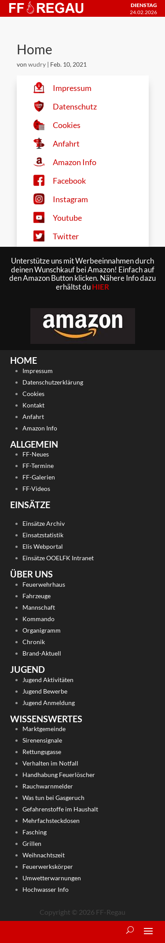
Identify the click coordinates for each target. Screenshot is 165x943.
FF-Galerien (38, 477)
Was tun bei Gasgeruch (53, 797)
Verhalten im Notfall (50, 763)
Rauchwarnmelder (47, 786)
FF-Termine (38, 465)
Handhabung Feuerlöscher (58, 774)
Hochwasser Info (45, 889)
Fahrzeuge (36, 596)
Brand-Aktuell (41, 653)
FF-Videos (36, 488)
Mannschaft (38, 607)
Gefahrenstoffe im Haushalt (60, 809)
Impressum (37, 370)
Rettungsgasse (41, 751)
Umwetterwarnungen (51, 878)
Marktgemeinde (44, 728)
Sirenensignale (42, 740)
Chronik (33, 641)
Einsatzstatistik (42, 535)
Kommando (38, 618)
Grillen (31, 843)
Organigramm (41, 630)
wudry (37, 64)
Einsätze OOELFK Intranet (58, 558)
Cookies (33, 393)
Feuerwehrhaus (43, 584)
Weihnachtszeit (43, 855)
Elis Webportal (42, 546)
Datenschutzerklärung (52, 382)
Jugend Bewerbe (44, 691)
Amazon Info (39, 428)
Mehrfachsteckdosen (51, 820)
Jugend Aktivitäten (47, 679)
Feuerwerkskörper (47, 866)
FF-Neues (35, 454)
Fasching (34, 832)
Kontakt (33, 405)
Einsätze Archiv (43, 523)
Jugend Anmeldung (48, 702)
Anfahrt (33, 416)
